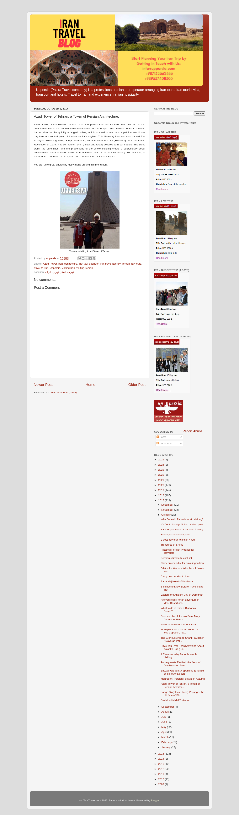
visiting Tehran (84, 268)
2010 (161, 779)
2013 (161, 763)
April (164, 732)
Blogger (155, 800)
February (167, 742)
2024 (161, 464)
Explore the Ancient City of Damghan (182, 594)
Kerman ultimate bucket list (176, 558)
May (164, 727)
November (167, 509)
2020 (161, 485)
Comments (164, 443)
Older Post (137, 385)
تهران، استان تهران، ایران (59, 272)
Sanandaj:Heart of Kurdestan (177, 581)
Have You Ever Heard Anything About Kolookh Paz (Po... (182, 647)
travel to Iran (41, 268)
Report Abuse (193, 431)
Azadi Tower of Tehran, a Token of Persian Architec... (180, 685)
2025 (161, 459)
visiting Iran (68, 268)
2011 (161, 774)
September (168, 706)
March (165, 737)
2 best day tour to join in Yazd (178, 539)
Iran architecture (67, 263)
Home (90, 385)
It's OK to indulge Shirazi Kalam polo (182, 524)
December (167, 504)
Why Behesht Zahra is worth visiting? (182, 519)
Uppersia (55, 268)
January (166, 747)
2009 (161, 784)
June (164, 721)
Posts (161, 437)
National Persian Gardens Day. (178, 624)
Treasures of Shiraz (172, 544)
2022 (161, 474)
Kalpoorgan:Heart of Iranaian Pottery (182, 529)
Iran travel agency (110, 263)
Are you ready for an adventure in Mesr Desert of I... (180, 601)
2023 (161, 469)
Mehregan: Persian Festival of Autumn (183, 678)
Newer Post (43, 385)
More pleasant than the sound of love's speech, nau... (179, 631)
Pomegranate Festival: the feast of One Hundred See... (180, 664)
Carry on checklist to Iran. (175, 576)
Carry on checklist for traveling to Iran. (182, 563)
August (165, 711)
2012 (161, 768)
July (164, 716)
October (166, 514)
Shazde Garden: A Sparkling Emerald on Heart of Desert (182, 672)
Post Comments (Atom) (63, 392)
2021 (161, 480)
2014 (161, 758)
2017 (161, 500)
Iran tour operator (89, 263)
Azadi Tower (50, 263)
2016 (161, 753)
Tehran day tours (131, 263)
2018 (161, 495)
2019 (161, 490)
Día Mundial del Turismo (175, 700)
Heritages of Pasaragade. (175, 534)
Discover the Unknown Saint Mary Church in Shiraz (180, 618)
